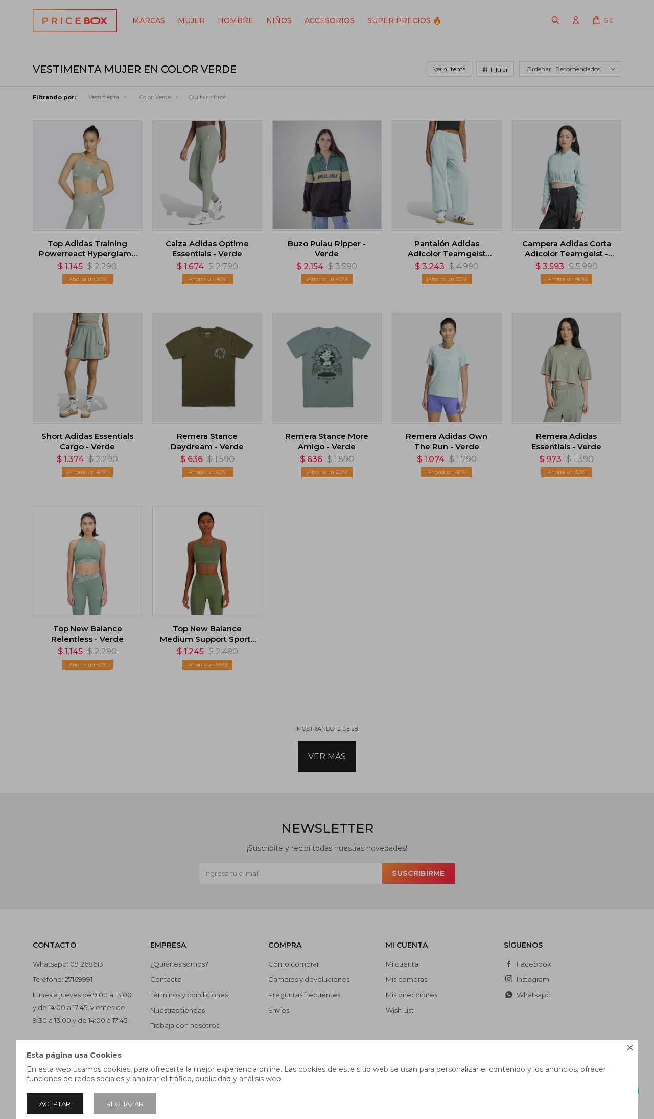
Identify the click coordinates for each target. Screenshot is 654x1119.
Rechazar (125, 1104)
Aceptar (55, 1104)
